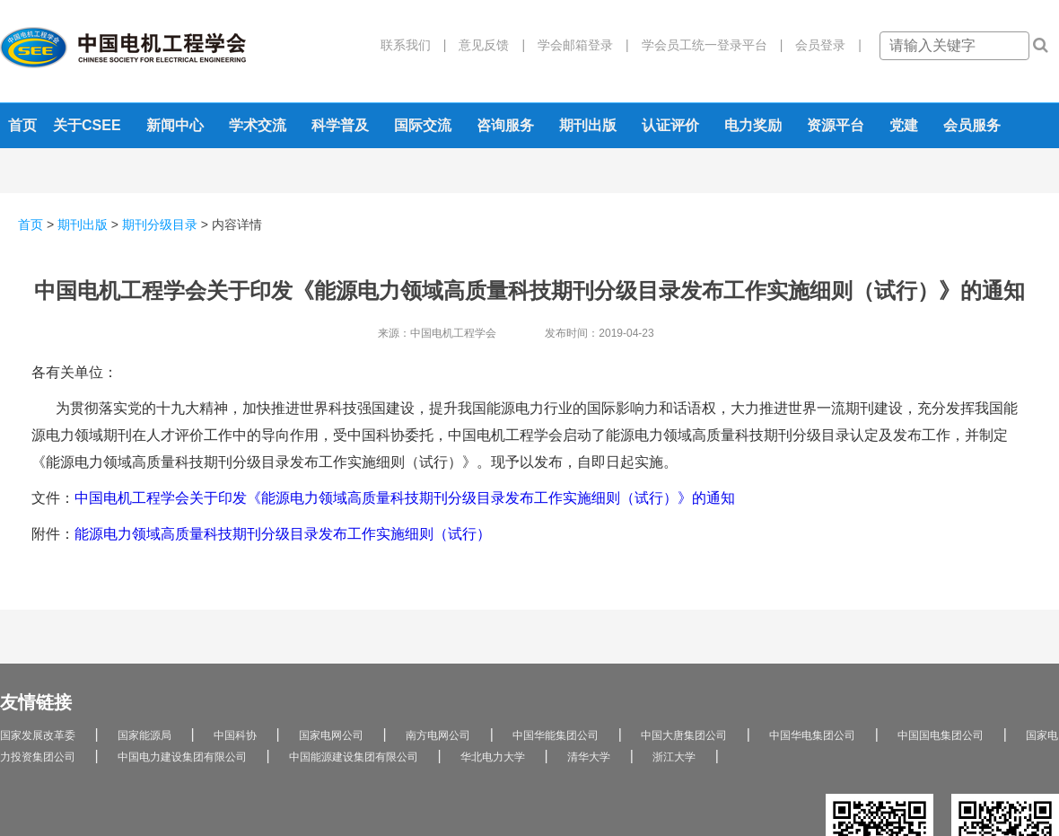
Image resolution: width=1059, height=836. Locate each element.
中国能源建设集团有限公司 (353, 757)
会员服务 (972, 125)
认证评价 (670, 125)
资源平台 (835, 125)
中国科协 (235, 735)
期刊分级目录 (159, 224)
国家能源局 (144, 735)
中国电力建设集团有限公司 (182, 757)
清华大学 (588, 757)
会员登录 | (822, 45)
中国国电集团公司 (940, 735)
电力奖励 (753, 125)
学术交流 (257, 125)
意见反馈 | (485, 45)
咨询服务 (505, 125)
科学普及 (340, 125)
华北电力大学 (492, 757)
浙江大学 (674, 757)
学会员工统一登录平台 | (706, 45)
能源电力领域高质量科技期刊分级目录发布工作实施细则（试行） (282, 533)
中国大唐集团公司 (684, 735)
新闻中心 (175, 125)
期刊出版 (588, 125)
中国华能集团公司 (555, 735)
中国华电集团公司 (812, 735)
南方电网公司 (438, 735)
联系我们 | (414, 45)
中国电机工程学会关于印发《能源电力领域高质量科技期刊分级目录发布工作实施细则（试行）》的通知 (404, 498)
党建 (903, 125)
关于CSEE (87, 125)
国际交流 (422, 125)
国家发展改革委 (37, 735)
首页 (22, 125)
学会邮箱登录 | (577, 45)
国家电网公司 (331, 735)
